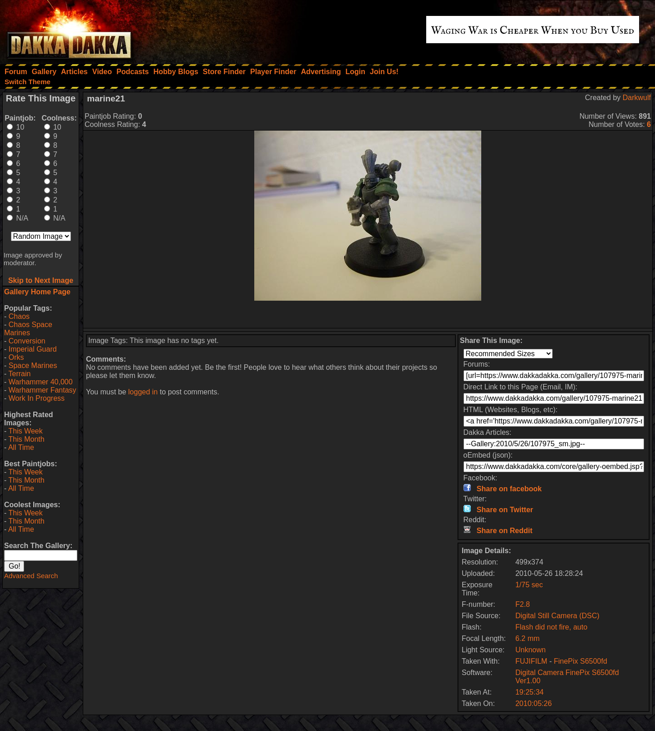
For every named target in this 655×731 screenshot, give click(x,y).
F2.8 (522, 604)
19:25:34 (529, 692)
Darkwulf (637, 97)
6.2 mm (527, 638)
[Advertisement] (368, 314)
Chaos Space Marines (28, 329)
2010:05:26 (533, 703)
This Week (25, 431)
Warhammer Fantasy (42, 390)
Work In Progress (37, 398)
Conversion (27, 341)
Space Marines (33, 365)
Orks (16, 357)
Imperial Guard (33, 349)
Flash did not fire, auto (551, 627)
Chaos (19, 316)
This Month (26, 439)
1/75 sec (529, 585)
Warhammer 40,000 (41, 382)
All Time (21, 447)
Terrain (19, 374)
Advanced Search (31, 576)
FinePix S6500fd (580, 661)
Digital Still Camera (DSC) (557, 616)
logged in (143, 392)
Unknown (530, 650)
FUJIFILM (531, 661)
